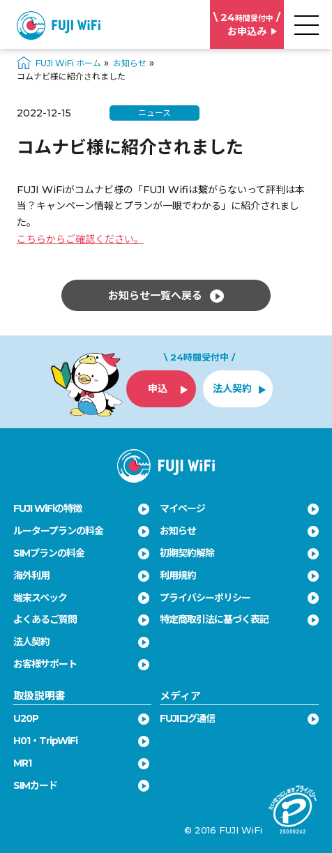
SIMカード (35, 785)
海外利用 (31, 575)
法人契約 (31, 641)
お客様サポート (45, 664)
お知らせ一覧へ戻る (166, 296)
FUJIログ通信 (187, 718)
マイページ (182, 508)
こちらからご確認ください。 (80, 239)
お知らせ (178, 530)
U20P (25, 718)
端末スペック (40, 597)
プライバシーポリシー (205, 597)
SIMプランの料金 (48, 553)
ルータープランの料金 (58, 530)
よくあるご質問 (45, 619)
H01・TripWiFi (45, 740)
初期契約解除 (187, 553)
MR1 (22, 763)
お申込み (246, 24)
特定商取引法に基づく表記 (214, 619)
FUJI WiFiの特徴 (47, 508)
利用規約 (178, 575)
